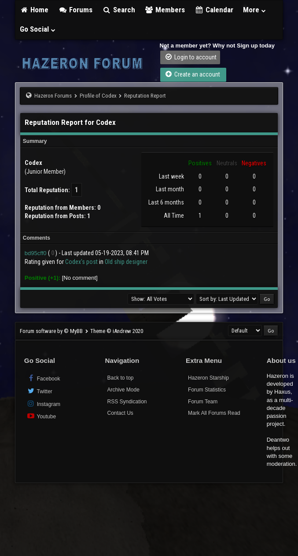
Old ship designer (126, 261)
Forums (75, 9)
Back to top (120, 378)
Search (118, 9)
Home (34, 9)
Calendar (214, 9)
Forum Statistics (207, 390)
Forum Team (202, 402)
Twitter (39, 391)
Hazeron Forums (53, 95)
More (255, 9)
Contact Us (120, 413)
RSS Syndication (127, 402)
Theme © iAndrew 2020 (116, 331)
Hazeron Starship (208, 378)
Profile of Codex (98, 95)
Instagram (43, 403)
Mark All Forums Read (214, 413)
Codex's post (81, 261)
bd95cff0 (36, 253)
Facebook (43, 378)
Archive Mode (123, 390)
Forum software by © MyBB (52, 331)
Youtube (41, 416)
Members (165, 9)
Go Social (38, 29)
